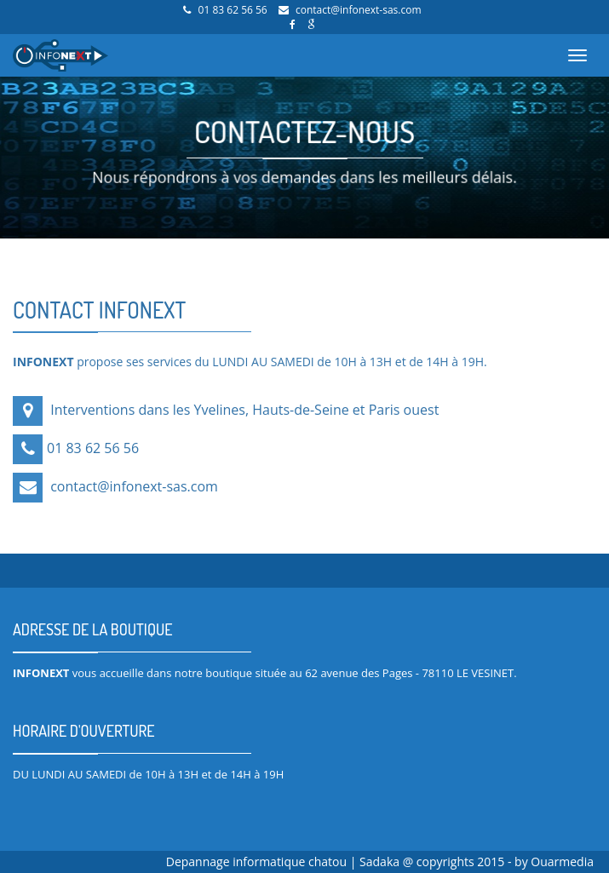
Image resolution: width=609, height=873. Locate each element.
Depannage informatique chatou (258, 861)
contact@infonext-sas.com (359, 10)
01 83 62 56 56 (232, 10)
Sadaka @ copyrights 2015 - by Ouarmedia (476, 861)
